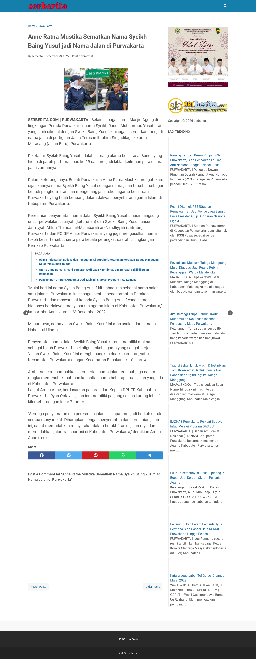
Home (121, 639)
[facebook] (41, 455)
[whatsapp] (122, 455)
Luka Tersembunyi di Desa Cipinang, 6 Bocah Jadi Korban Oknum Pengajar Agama (197, 477)
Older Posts (153, 586)
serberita (133, 653)
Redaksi (133, 639)
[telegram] (149, 455)
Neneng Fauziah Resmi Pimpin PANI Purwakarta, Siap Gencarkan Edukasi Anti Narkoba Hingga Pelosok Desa (196, 160)
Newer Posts (38, 586)
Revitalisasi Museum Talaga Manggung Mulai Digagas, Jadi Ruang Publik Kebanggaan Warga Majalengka (198, 267)
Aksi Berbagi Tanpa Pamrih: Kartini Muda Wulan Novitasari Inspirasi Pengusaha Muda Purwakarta (194, 319)
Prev (25, 312)
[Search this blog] (225, 6)
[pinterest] (95, 455)
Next (230, 312)
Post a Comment (82, 56)
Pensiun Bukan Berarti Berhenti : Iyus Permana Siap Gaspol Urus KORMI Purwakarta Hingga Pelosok (196, 529)
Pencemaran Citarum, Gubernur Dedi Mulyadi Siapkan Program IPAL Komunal (88, 279)
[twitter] (68, 455)
